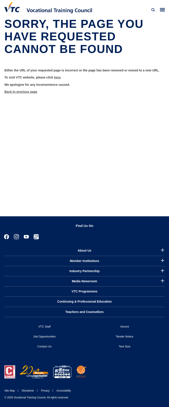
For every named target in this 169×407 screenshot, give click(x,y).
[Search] (153, 10)
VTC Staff (44, 326)
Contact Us (44, 346)
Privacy (45, 390)
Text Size (124, 346)
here (57, 81)
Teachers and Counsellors (84, 312)
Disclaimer (28, 390)
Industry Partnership (85, 271)
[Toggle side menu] (162, 9)
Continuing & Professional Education (84, 301)
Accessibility (64, 390)
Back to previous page (20, 95)
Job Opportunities (44, 336)
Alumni (124, 326)
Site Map (9, 390)
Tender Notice (124, 336)
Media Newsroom (84, 281)
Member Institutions (84, 261)
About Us (84, 250)
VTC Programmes (84, 291)
